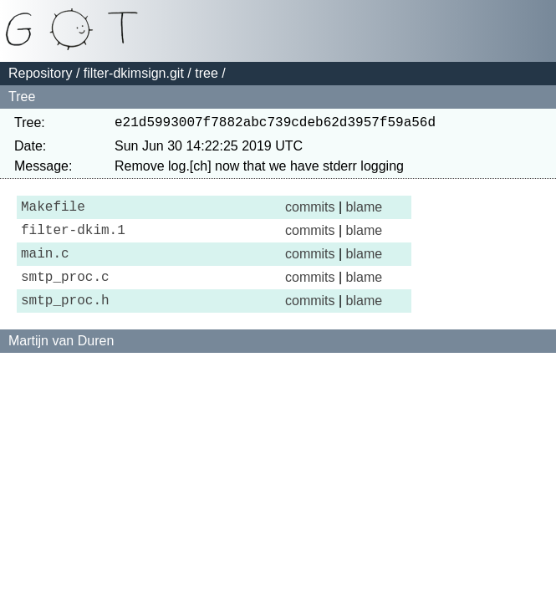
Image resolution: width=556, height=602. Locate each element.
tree (206, 73)
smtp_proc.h (65, 319)
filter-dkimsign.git (134, 73)
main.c (45, 266)
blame (364, 212)
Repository (40, 73)
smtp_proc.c (65, 292)
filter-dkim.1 (73, 239)
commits (310, 212)
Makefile (53, 212)
